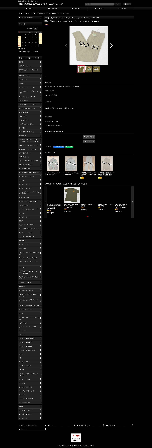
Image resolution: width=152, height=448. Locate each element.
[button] (66, 46)
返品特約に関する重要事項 (54, 131)
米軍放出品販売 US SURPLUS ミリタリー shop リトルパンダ (40, 4)
